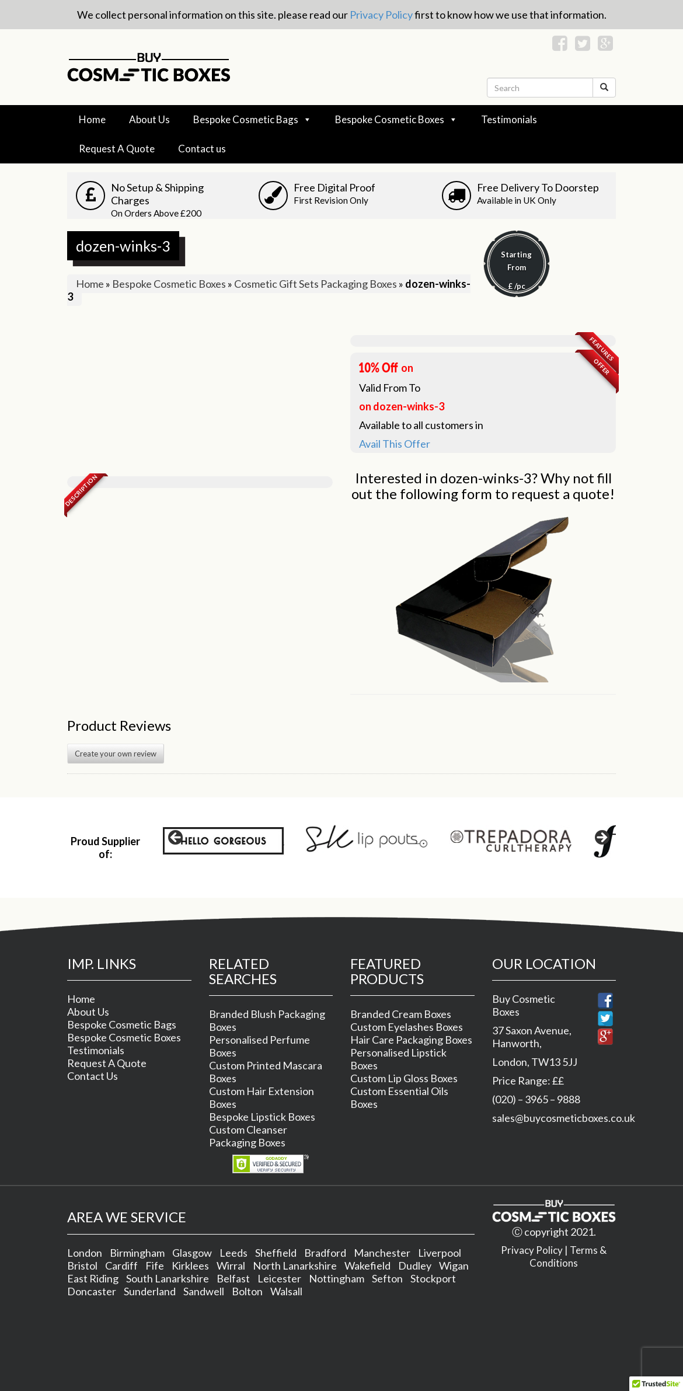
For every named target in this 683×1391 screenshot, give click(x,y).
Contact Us (92, 1075)
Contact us (202, 148)
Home (92, 119)
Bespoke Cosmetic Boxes (389, 119)
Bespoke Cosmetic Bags (245, 119)
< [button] (176, 838)
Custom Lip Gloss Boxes (404, 1078)
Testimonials (509, 119)
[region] (389, 841)
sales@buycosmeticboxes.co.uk (563, 1117)
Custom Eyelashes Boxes (406, 1026)
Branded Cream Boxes (400, 1013)
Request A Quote (117, 148)
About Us (149, 119)
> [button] (601, 838)
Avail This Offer (394, 443)
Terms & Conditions (568, 1256)
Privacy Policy (381, 14)
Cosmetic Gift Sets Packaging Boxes (315, 283)
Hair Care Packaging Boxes (411, 1039)
